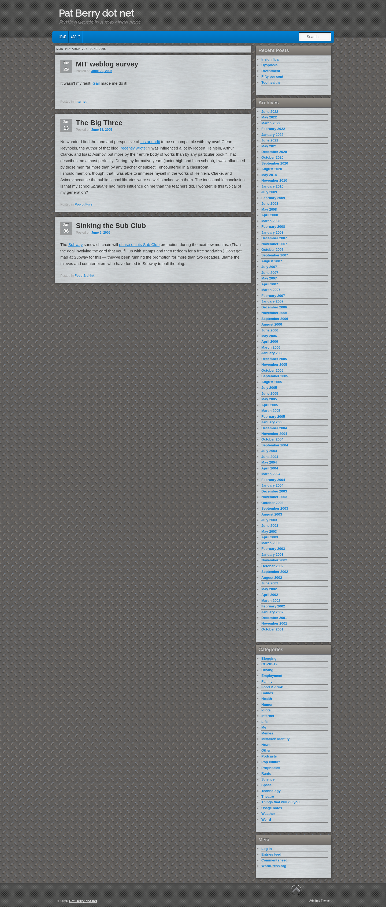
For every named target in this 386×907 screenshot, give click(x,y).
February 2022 (273, 129)
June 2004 (269, 457)
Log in (266, 849)
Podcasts (269, 756)
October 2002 (272, 566)
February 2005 (273, 417)
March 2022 (270, 123)
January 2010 (272, 186)
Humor (267, 705)
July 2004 (269, 451)
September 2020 (274, 163)
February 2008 (273, 227)
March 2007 (270, 290)
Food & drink (84, 276)
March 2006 (270, 347)
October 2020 (272, 157)
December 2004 (274, 428)
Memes (267, 733)
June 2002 (269, 583)
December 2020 (274, 152)
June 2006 (269, 330)
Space (266, 785)
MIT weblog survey (107, 64)
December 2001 (274, 618)
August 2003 (271, 514)
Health (266, 699)
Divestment (270, 71)
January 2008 (272, 232)
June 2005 (269, 393)
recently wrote (133, 148)
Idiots (266, 710)
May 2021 (269, 146)
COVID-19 (269, 664)
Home (62, 36)
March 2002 (270, 601)
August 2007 (271, 261)
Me (263, 727)
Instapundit (150, 141)
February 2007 (273, 296)
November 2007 (274, 244)
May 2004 (269, 462)
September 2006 (274, 319)
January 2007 (272, 301)
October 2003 (272, 503)
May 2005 (269, 399)
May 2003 (269, 531)
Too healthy (271, 82)
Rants (266, 773)
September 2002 (274, 572)
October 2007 (272, 250)
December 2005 (274, 359)
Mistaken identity (275, 739)
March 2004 (270, 474)
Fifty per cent (272, 76)
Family (266, 682)
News (265, 745)
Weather (268, 814)
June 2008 (269, 203)
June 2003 (269, 526)
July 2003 (269, 520)
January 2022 (272, 135)
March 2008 (270, 221)
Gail (96, 83)
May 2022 (269, 117)
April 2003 (269, 537)
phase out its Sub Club (139, 244)
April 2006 (269, 341)
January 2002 (272, 612)
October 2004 (272, 439)
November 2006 (274, 313)
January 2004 (272, 485)
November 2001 (274, 623)
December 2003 (274, 491)
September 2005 (274, 376)
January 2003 (272, 555)
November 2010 (274, 180)
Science (267, 779)
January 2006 (272, 353)
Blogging (268, 658)
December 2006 (274, 307)
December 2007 (274, 238)
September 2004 (274, 445)
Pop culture (83, 204)
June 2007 (269, 273)
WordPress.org (273, 866)
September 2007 (274, 255)
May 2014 (269, 175)
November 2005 (274, 365)
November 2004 (274, 434)
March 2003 (270, 543)
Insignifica (270, 59)
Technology (271, 791)
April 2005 (269, 405)
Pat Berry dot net (96, 13)
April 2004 (269, 468)
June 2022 (269, 112)
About (75, 36)
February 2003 (273, 549)
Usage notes (271, 808)
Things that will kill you (280, 802)
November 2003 (274, 497)
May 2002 (269, 589)
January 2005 (272, 422)
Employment (271, 676)
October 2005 (272, 370)
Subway (75, 244)
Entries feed (271, 854)
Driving (267, 670)
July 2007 (269, 267)
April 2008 (269, 215)
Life (264, 722)
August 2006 (271, 324)
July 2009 (269, 192)
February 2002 (273, 606)
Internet (80, 101)
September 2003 (274, 508)
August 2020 (271, 169)
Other (266, 750)
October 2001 (272, 629)
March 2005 (270, 411)
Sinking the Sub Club (111, 226)
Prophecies (270, 768)
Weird (266, 820)
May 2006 (269, 336)
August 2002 (271, 578)
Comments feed (274, 860)
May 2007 (269, 278)
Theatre (267, 796)
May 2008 (269, 209)
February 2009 (273, 198)
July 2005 (269, 388)
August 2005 (271, 382)
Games (267, 693)
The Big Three (99, 123)
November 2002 (274, 560)
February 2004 (273, 480)
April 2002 (269, 595)
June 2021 (269, 140)
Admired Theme (319, 900)
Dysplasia (269, 65)
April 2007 (269, 284)
